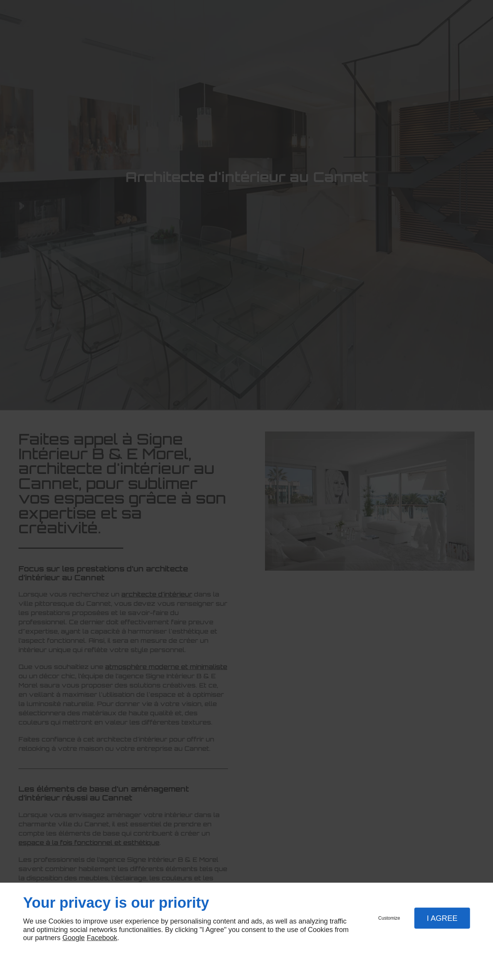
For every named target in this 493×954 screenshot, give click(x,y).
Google (73, 938)
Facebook (102, 938)
